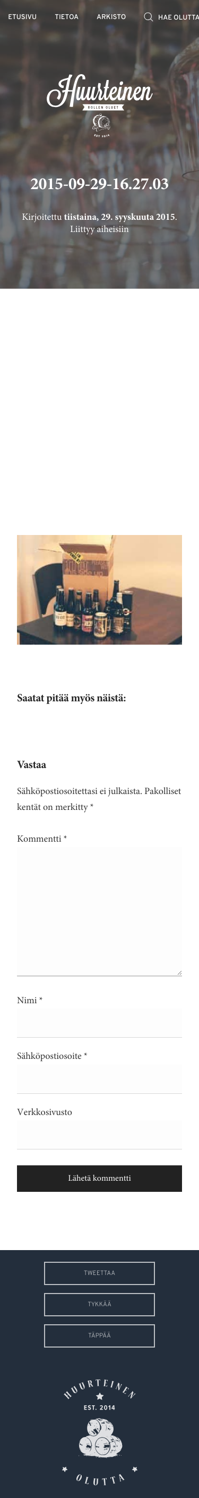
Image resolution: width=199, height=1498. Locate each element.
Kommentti (42, 839)
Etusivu (22, 17)
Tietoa (67, 17)
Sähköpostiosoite (52, 1056)
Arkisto (111, 17)
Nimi (30, 1000)
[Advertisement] (99, 404)
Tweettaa (99, 1273)
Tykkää (99, 1304)
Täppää (99, 1336)
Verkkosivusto (44, 1112)
